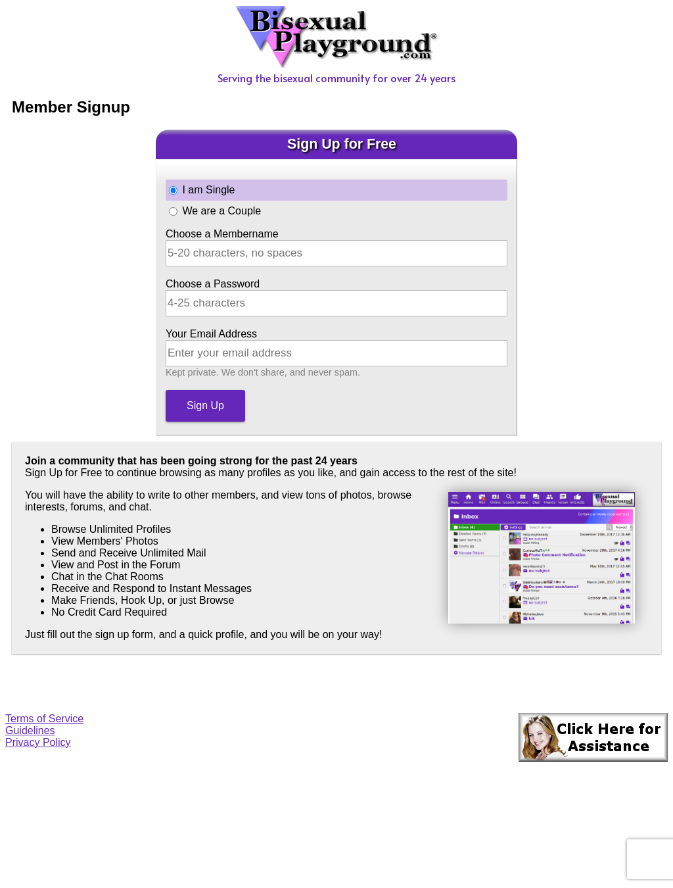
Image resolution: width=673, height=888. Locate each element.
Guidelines (30, 730)
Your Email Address (211, 333)
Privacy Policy (38, 742)
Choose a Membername (222, 233)
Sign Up (205, 405)
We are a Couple (221, 210)
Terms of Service (44, 718)
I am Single (208, 189)
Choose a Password (213, 283)
